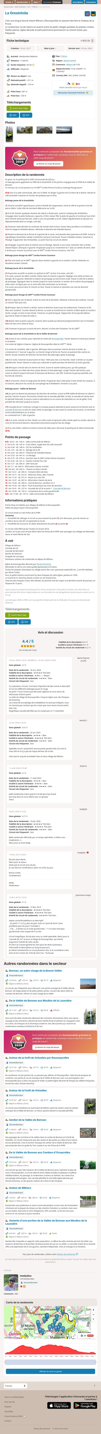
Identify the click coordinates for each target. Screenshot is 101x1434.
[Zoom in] (93, 1310)
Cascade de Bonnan (61, 488)
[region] (50, 1322)
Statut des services (42, 1428)
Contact (7, 1421)
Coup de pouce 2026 (15, 1416)
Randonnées (23, 2)
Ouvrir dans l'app (18, 108)
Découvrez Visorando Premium (73, 92)
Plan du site (9, 1402)
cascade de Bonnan (13, 409)
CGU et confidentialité (14, 1397)
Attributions (8, 1337)
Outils (9, 2)
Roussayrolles (58, 338)
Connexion (91, 2)
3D (87, 1335)
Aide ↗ (37, 2)
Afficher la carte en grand (50, 1371)
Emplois (7, 1406)
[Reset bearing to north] (93, 1319)
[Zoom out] (93, 1314)
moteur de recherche (67, 1254)
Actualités (8, 1411)
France (64, 56)
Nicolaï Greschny (43, 564)
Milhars (69, 64)
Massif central (70, 60)
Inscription (78, 2)
